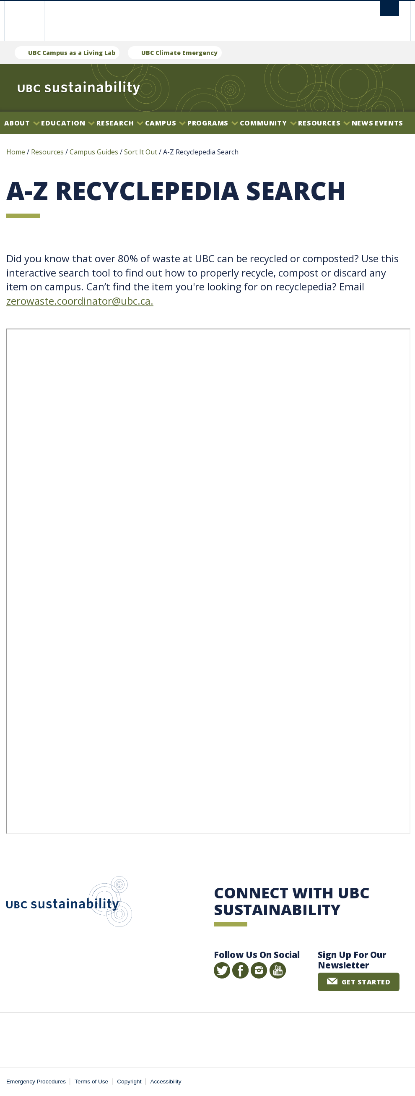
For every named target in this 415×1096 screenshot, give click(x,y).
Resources (324, 123)
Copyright (129, 1081)
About (22, 123)
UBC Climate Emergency (179, 53)
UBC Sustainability (69, 903)
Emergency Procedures (36, 1081)
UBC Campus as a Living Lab (71, 53)
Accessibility (166, 1081)
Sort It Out (140, 152)
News (363, 123)
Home (15, 152)
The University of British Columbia (30, 21)
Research (119, 123)
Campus (165, 123)
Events (389, 123)
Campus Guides (94, 152)
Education (68, 123)
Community (268, 123)
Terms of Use (91, 1081)
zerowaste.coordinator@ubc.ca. (79, 301)
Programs (212, 123)
